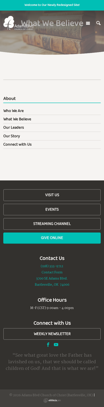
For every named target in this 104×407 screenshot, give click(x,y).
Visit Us (52, 195)
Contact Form (52, 272)
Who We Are (13, 111)
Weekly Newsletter (52, 334)
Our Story (11, 136)
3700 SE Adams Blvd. (52, 278)
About (9, 99)
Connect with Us (17, 144)
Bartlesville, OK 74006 (52, 284)
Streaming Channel (52, 224)
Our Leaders (13, 127)
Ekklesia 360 (52, 400)
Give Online (52, 238)
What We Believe (17, 119)
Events (52, 209)
